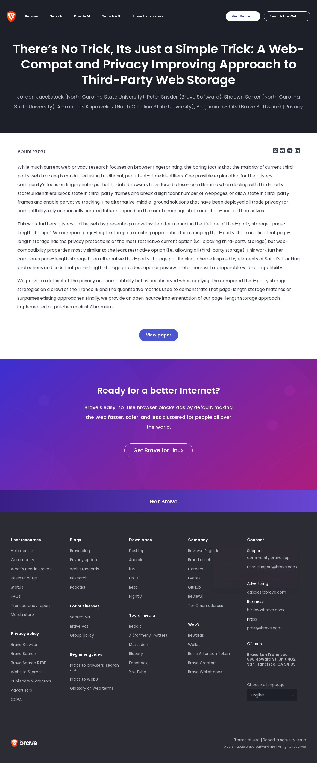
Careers (195, 569)
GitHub (194, 587)
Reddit (135, 626)
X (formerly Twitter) (148, 635)
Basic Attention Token (209, 653)
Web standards (84, 569)
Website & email (26, 672)
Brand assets (200, 559)
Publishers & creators (31, 681)
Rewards (196, 635)
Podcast (78, 587)
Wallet (194, 644)
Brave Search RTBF (28, 663)
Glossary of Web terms (92, 688)
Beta (133, 587)
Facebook (138, 663)
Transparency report (30, 605)
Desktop (137, 550)
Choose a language (265, 684)
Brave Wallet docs (205, 672)
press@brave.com (264, 628)
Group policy (82, 635)
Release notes (24, 578)
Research (79, 578)
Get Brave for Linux (158, 450)
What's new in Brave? (31, 569)
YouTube (137, 672)
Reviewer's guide (203, 550)
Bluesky (136, 653)
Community (22, 559)
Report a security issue (284, 740)
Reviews (195, 596)
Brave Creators (202, 663)
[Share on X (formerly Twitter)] (275, 151)
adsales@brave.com (272, 591)
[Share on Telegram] (289, 151)
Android (136, 559)
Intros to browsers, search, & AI (95, 668)
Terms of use (247, 740)
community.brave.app (268, 557)
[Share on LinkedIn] (296, 151)
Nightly (135, 596)
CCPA (16, 699)
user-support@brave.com (272, 567)
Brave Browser (24, 644)
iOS (132, 569)
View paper (158, 335)
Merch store (22, 614)
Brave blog (80, 550)
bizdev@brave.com (265, 610)
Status (17, 587)
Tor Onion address (205, 605)
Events (194, 578)
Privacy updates (85, 559)
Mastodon (138, 644)
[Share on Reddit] (282, 151)
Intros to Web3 (84, 679)
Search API (80, 617)
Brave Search (23, 653)
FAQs (15, 596)
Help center (22, 550)
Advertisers (21, 690)
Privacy (294, 106)
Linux (133, 578)
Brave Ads (79, 626)
